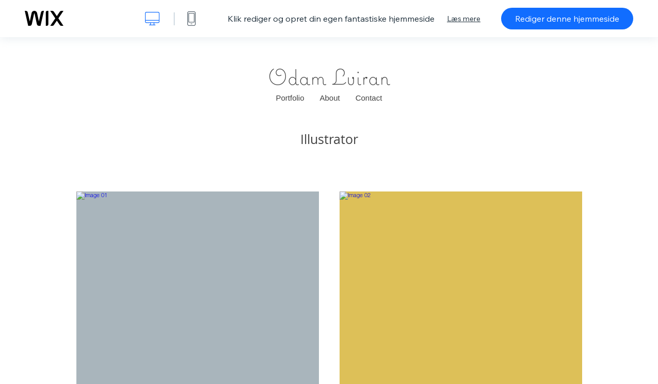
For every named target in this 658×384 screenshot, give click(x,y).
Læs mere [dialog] (463, 18)
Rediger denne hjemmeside (567, 18)
